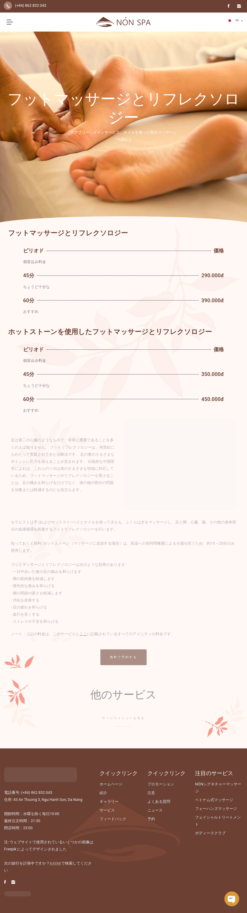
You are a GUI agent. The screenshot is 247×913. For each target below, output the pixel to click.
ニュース (155, 810)
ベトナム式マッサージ (214, 800)
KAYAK (55, 863)
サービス (107, 810)
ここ (83, 634)
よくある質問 (158, 801)
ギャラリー (109, 801)
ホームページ (111, 784)
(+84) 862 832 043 (30, 5)
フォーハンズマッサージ (216, 808)
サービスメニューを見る (123, 718)
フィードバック (113, 819)
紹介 (103, 793)
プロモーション (160, 784)
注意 (151, 793)
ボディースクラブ (210, 833)
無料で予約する (123, 657)
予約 (151, 819)
